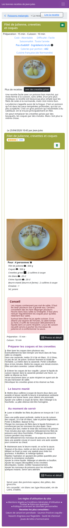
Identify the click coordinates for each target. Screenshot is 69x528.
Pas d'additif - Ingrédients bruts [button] (34, 45)
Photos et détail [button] (51, 337)
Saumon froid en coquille (49, 512)
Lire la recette (51, 14)
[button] (62, 25)
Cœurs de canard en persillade (21, 512)
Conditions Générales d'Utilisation (43, 502)
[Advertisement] (34, 183)
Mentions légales (16, 502)
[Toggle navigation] (63, 4)
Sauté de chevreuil (51, 516)
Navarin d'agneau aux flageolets (24, 516)
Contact (24, 504)
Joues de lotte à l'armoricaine (35, 519)
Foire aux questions (39, 504)
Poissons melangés (18, 15)
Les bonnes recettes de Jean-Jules (18, 4)
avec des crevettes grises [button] (37, 89)
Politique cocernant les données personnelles (35, 506)
